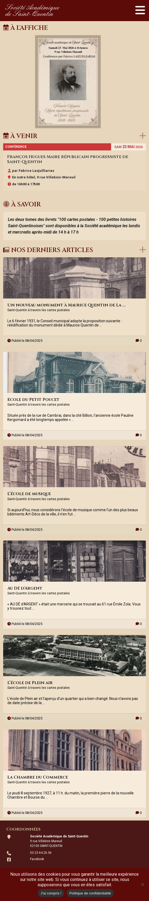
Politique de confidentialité (90, 893)
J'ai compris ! (51, 893)
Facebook (37, 859)
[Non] (142, 884)
